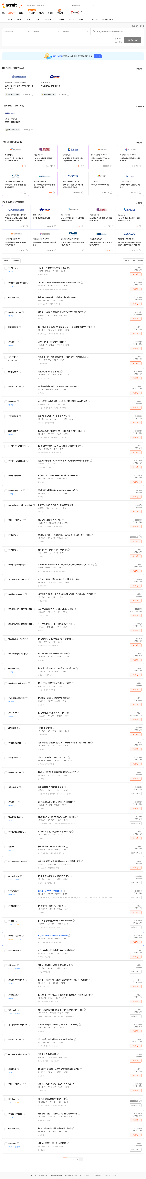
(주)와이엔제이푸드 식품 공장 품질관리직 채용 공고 (57, 475)
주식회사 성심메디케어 (16, 654)
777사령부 (12, 891)
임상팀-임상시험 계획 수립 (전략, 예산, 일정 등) (55, 1039)
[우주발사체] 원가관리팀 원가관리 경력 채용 (54, 638)
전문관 (81, 19)
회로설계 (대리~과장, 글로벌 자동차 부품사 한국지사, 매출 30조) (62, 356)
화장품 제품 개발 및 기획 (47, 1054)
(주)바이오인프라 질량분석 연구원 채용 (52, 935)
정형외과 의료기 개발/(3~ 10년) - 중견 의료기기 (56, 1084)
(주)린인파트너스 (14, 772)
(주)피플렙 (12, 401)
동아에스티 (12, 1099)
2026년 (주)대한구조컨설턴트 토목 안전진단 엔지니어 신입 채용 (62, 980)
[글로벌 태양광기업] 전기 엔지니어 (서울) (53, 713)
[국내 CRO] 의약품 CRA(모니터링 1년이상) (54, 683)
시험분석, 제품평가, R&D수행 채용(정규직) (54, 267)
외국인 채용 (94, 19)
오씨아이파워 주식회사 (16, 698)
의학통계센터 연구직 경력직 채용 (50, 787)
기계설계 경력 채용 (45, 727)
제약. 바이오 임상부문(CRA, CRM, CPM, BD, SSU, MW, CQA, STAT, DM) (66, 564)
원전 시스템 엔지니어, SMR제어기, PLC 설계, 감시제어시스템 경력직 (64, 460)
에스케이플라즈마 (14, 817)
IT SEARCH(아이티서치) (17, 1054)
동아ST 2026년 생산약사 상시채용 (51, 1098)
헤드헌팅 (71, 19)
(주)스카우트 (13, 713)
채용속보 (61, 19)
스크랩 (32, 94)
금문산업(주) (13, 668)
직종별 (19, 19)
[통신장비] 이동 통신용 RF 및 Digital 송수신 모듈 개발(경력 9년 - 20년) (65, 327)
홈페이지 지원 (135, 794)
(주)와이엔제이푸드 (15, 475)
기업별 (28, 19)
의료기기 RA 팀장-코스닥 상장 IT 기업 (52, 416)
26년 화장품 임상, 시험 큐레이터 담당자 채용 (55, 802)
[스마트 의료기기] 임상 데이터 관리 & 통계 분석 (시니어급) (60, 431)
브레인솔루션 (13, 728)
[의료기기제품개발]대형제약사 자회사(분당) (55, 1128)
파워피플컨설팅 (13, 950)
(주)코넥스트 (13, 995)
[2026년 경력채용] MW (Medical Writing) (55, 920)
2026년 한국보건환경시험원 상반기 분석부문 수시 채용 (59, 282)
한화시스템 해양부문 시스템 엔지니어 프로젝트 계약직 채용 (60, 1009)
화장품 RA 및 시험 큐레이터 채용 (50, 342)
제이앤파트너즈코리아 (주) (17, 579)
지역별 (10, 19)
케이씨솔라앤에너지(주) (16, 861)
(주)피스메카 (13, 906)
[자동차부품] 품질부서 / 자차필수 (50, 906)
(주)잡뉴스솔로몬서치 (16, 594)
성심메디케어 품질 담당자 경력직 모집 (52, 653)
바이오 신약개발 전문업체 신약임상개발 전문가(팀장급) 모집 (60, 312)
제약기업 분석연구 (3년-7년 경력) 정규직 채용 (55, 505)
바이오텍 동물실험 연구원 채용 (49, 520)
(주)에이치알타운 (14, 312)
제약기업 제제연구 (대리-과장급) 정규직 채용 (55, 624)
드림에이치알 (13, 416)
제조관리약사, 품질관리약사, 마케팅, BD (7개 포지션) (58, 1024)
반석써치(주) (13, 297)
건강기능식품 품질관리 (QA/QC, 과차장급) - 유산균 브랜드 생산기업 (64, 742)
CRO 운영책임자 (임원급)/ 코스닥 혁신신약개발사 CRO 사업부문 (62, 401)
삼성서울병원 (13, 787)
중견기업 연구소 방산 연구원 (49, 371)
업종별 (37, 19)
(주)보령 (11, 921)
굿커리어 (11, 357)
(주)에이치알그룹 (14, 386)
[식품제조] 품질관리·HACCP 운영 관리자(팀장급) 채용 (58, 1069)
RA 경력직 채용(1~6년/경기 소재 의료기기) (54, 831)
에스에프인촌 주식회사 (16, 639)
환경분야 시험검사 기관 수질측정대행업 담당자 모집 (57, 1113)
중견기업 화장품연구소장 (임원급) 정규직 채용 (55, 609)
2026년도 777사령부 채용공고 (50, 891)
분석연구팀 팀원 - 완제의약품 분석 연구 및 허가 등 (57, 386)
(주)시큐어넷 (13, 342)
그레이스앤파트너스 (15, 520)
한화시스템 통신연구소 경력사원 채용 (52, 1143)
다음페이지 (81, 1159)
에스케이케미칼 (13, 876)
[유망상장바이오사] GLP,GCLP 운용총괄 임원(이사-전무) (59, 446)
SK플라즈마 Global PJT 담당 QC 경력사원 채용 (56, 817)
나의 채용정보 (106, 19)
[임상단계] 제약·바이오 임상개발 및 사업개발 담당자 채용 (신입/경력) (64, 995)
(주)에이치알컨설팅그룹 (16, 461)
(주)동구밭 (12, 535)
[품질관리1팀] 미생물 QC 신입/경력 (51, 846)
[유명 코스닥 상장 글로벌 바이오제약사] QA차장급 (57, 772)
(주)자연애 (12, 1069)
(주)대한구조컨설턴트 (16, 980)
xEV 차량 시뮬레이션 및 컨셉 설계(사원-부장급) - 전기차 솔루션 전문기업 (65, 594)
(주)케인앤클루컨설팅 (16, 832)
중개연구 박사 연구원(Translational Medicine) (56, 490)
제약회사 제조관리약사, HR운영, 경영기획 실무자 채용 (58, 579)
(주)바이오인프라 (14, 935)
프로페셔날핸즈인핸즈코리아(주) (20, 505)
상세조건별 (47, 19)
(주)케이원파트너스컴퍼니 (17, 446)
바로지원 (135, 274)
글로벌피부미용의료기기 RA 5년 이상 (52, 549)
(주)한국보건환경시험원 (16, 283)
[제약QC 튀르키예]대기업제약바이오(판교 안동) (56, 297)
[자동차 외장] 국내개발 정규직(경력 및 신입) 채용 (56, 668)
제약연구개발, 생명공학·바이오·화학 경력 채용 (55, 950)
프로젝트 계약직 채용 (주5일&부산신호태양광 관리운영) (59, 861)
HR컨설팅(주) (13, 372)
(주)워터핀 (12, 268)
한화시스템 (12, 965)
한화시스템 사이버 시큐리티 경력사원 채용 (54, 965)
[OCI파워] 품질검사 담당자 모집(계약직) (53, 698)
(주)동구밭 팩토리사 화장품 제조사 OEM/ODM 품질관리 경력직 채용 (64, 535)
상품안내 (139, 69)
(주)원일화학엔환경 (15, 1114)
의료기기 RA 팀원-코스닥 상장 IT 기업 (52, 757)
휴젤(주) (11, 846)
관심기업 (16, 260)
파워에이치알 (13, 327)
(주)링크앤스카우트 (15, 490)
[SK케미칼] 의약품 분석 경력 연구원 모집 (53, 876)
